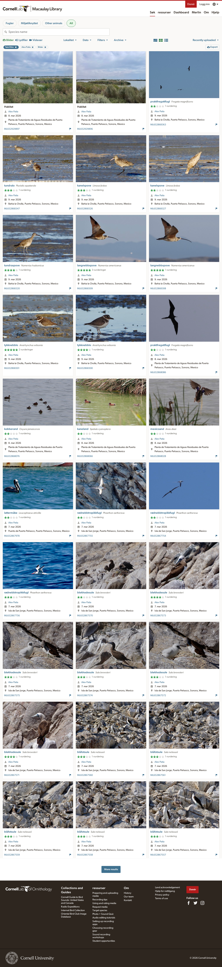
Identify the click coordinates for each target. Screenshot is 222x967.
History (127, 893)
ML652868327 (158, 208)
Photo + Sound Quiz (102, 914)
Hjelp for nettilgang (165, 891)
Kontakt (128, 900)
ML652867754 (158, 536)
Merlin (196, 12)
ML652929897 (12, 129)
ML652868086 (158, 372)
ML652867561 (158, 775)
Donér (191, 4)
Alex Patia (13, 111)
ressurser (164, 12)
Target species (99, 910)
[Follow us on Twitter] (195, 903)
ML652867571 (11, 775)
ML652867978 (12, 536)
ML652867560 (85, 775)
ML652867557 (158, 855)
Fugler (10, 23)
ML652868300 (85, 368)
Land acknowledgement (167, 887)
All (71, 23)
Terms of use (161, 898)
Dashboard (181, 12)
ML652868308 (158, 288)
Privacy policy (162, 895)
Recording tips (99, 899)
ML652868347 (12, 208)
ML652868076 (12, 456)
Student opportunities (103, 941)
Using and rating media (104, 903)
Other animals (53, 23)
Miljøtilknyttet (29, 23)
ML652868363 (158, 124)
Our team (129, 896)
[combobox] (58, 31)
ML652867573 (158, 615)
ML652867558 (85, 855)
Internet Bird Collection (73, 910)
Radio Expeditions (70, 907)
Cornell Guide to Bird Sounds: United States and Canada (72, 900)
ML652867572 (158, 695)
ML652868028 (158, 456)
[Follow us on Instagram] (202, 903)
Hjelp (215, 12)
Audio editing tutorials (103, 917)
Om (206, 12)
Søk (152, 12)
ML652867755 (85, 536)
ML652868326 (85, 208)
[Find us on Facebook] (188, 903)
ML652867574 (85, 695)
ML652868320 (12, 288)
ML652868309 (85, 288)
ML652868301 (11, 368)
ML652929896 (85, 129)
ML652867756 (12, 615)
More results (111, 869)
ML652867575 (12, 695)
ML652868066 (85, 456)
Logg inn (204, 4)
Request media (100, 907)
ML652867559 (12, 855)
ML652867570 (85, 615)
